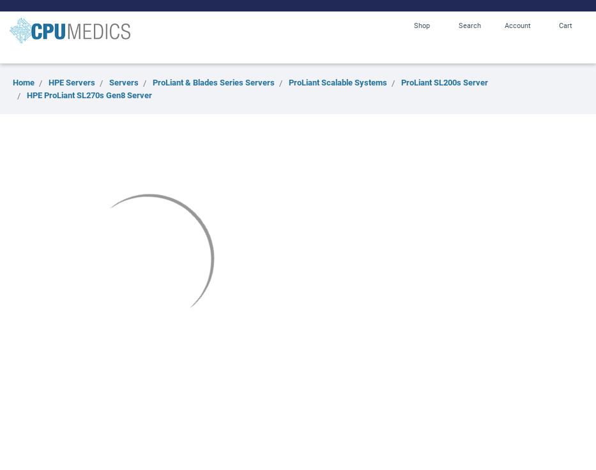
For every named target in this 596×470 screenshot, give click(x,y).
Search (470, 25)
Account (518, 25)
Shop (422, 25)
